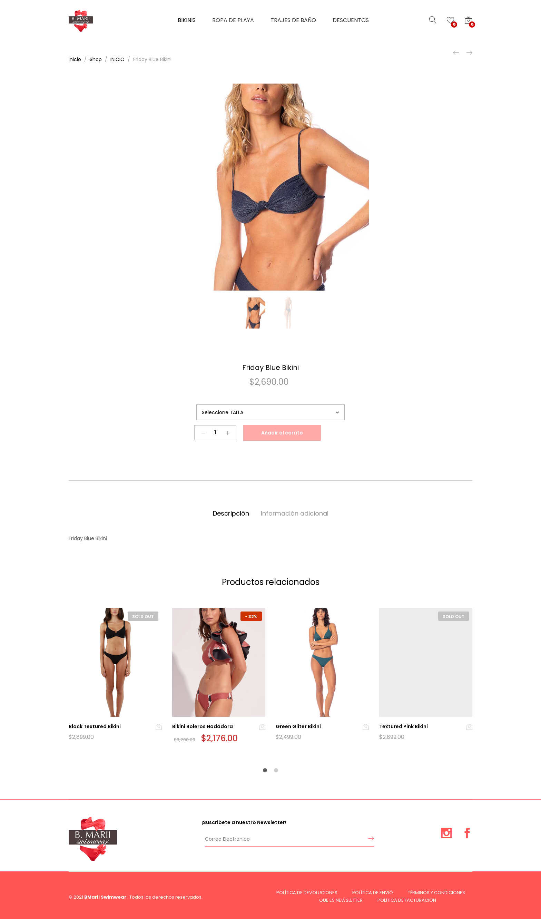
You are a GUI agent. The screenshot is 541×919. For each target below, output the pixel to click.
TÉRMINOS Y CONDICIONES (436, 892)
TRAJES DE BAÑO (293, 20)
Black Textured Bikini (95, 726)
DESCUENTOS (351, 20)
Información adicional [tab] (294, 513)
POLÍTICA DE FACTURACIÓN (406, 900)
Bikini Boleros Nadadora (202, 726)
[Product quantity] (215, 433)
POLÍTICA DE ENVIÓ (372, 892)
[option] (270, 187)
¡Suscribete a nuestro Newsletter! (243, 822)
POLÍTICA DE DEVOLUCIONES (306, 892)
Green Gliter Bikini (298, 726)
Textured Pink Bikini (403, 726)
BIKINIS (187, 20)
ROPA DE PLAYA (233, 20)
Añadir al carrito (282, 432)
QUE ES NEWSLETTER (341, 900)
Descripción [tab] (231, 513)
